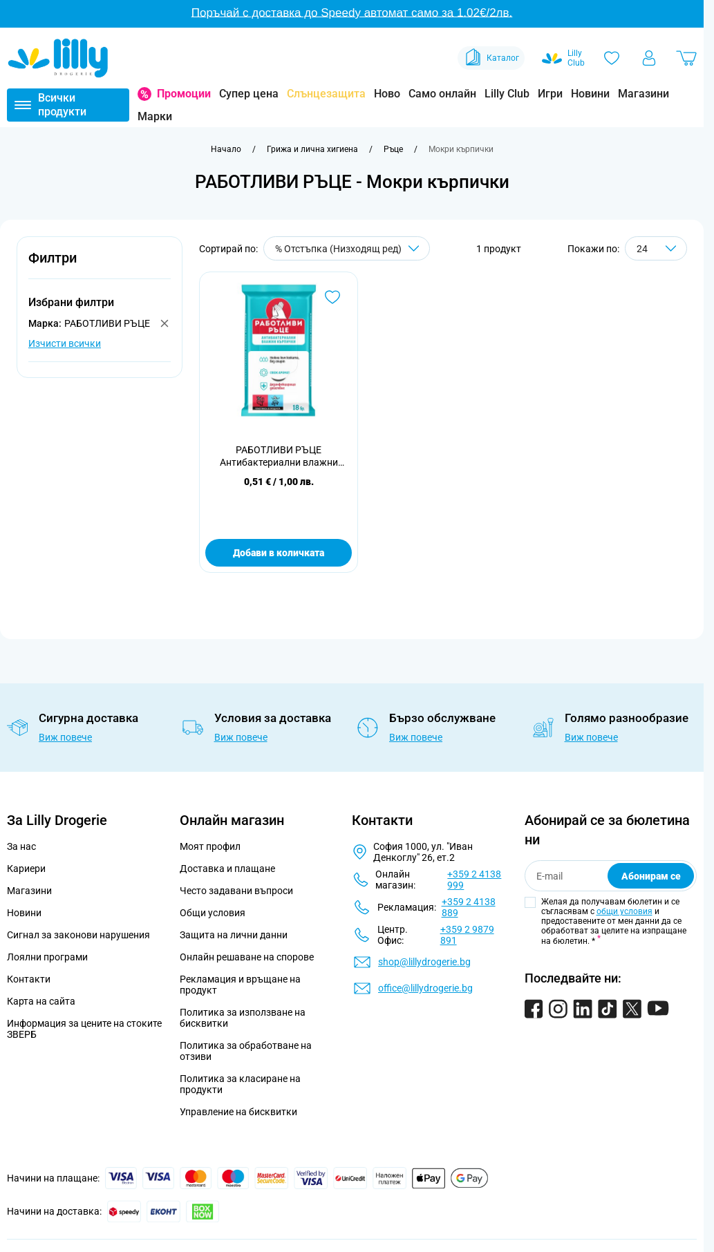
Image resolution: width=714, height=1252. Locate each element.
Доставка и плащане (227, 868)
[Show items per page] (656, 248)
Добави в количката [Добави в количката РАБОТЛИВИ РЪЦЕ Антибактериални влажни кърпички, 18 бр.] (278, 552)
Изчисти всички (64, 343)
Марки (155, 116)
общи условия (624, 911)
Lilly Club (507, 93)
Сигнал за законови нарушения (78, 934)
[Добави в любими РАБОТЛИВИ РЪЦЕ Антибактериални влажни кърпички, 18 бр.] (332, 297)
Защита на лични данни (234, 934)
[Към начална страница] (226, 149)
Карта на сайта (41, 1001)
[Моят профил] (649, 58)
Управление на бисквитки (238, 1111)
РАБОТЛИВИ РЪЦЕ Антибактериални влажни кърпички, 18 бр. (279, 456)
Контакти (28, 979)
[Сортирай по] (346, 248)
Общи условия (212, 912)
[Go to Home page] (58, 58)
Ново (387, 93)
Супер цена (249, 93)
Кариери (26, 868)
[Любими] (611, 58)
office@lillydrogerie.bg (425, 988)
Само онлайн (442, 93)
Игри (550, 93)
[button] (99, 265)
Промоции (184, 93)
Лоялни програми (47, 956)
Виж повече (65, 737)
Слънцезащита (326, 93)
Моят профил (210, 846)
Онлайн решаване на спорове (247, 956)
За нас (21, 846)
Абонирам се (651, 876)
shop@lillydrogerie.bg (424, 961)
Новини (590, 93)
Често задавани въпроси (236, 890)
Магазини (643, 93)
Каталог (491, 58)
